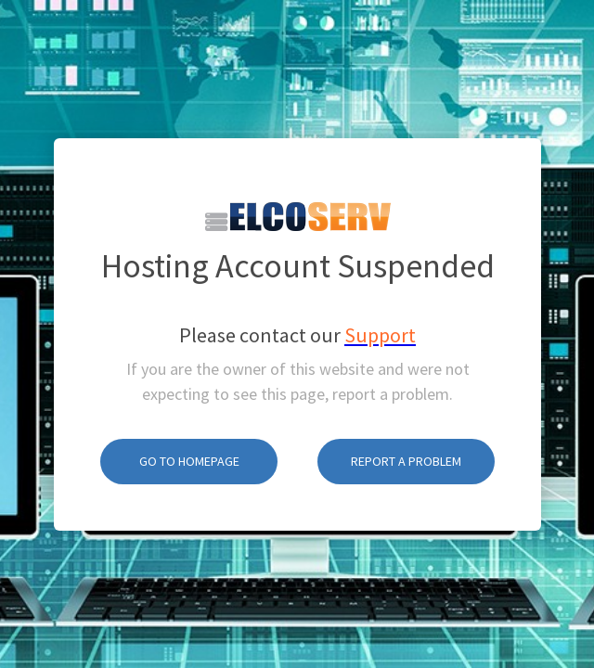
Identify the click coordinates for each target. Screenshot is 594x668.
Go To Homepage (189, 438)
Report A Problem (406, 438)
